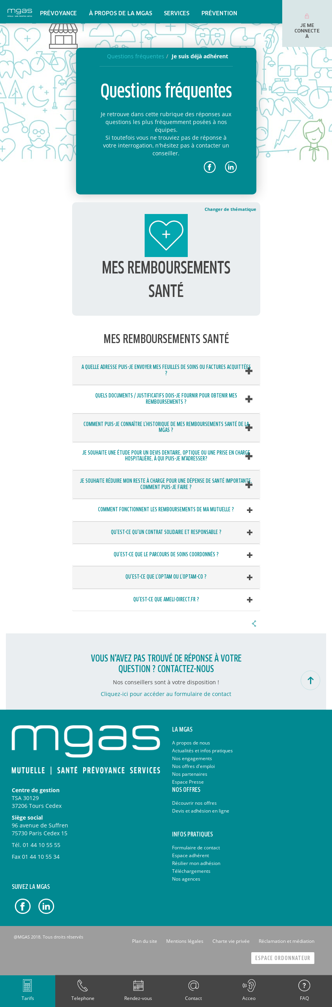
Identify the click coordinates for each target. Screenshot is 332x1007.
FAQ (304, 998)
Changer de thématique (230, 209)
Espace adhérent (190, 855)
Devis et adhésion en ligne (200, 810)
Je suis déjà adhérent (200, 56)
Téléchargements (191, 871)
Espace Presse (188, 782)
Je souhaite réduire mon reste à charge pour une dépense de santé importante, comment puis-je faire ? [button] (166, 484)
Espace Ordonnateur (282, 958)
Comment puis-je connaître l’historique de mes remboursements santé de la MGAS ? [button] (166, 427)
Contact (193, 998)
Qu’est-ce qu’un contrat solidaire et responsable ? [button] (166, 532)
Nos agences (186, 879)
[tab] (166, 371)
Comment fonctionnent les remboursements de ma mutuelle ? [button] (166, 509)
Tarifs (28, 998)
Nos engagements (192, 758)
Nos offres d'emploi (193, 766)
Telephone (82, 998)
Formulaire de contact (196, 847)
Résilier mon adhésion (196, 863)
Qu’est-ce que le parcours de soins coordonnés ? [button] (166, 554)
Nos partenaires (189, 774)
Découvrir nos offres (194, 803)
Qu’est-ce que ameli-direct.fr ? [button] (166, 599)
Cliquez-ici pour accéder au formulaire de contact (166, 694)
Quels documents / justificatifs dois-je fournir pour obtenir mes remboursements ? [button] (166, 399)
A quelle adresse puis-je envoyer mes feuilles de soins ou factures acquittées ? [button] (166, 370)
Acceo (249, 998)
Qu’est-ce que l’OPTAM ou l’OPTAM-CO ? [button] (166, 577)
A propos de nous (191, 742)
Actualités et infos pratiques (202, 750)
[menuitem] (58, 11)
